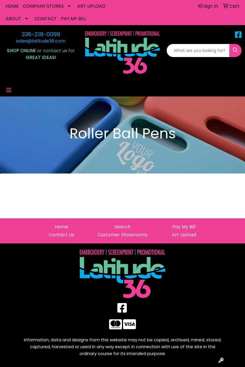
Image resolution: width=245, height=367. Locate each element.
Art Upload (184, 234)
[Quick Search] (198, 50)
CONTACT (45, 18)
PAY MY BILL (73, 18)
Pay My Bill (183, 226)
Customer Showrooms (122, 234)
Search (122, 226)
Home (61, 226)
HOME (12, 6)
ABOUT (13, 18)
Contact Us (61, 234)
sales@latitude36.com (41, 41)
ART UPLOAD (91, 6)
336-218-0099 (41, 34)
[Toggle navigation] (9, 90)
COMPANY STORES (43, 6)
